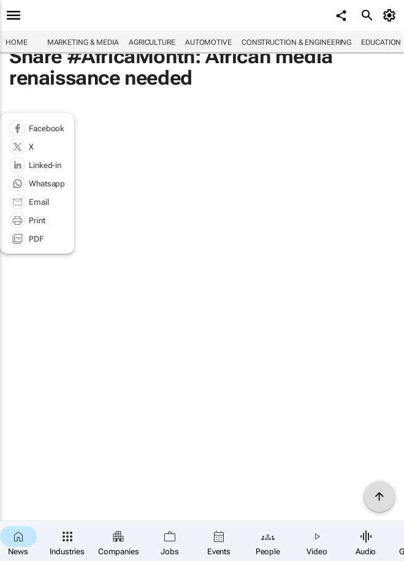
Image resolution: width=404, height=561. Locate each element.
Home (17, 42)
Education (381, 42)
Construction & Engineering (296, 42)
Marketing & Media (83, 42)
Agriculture (152, 42)
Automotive (208, 42)
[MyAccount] (391, 15)
